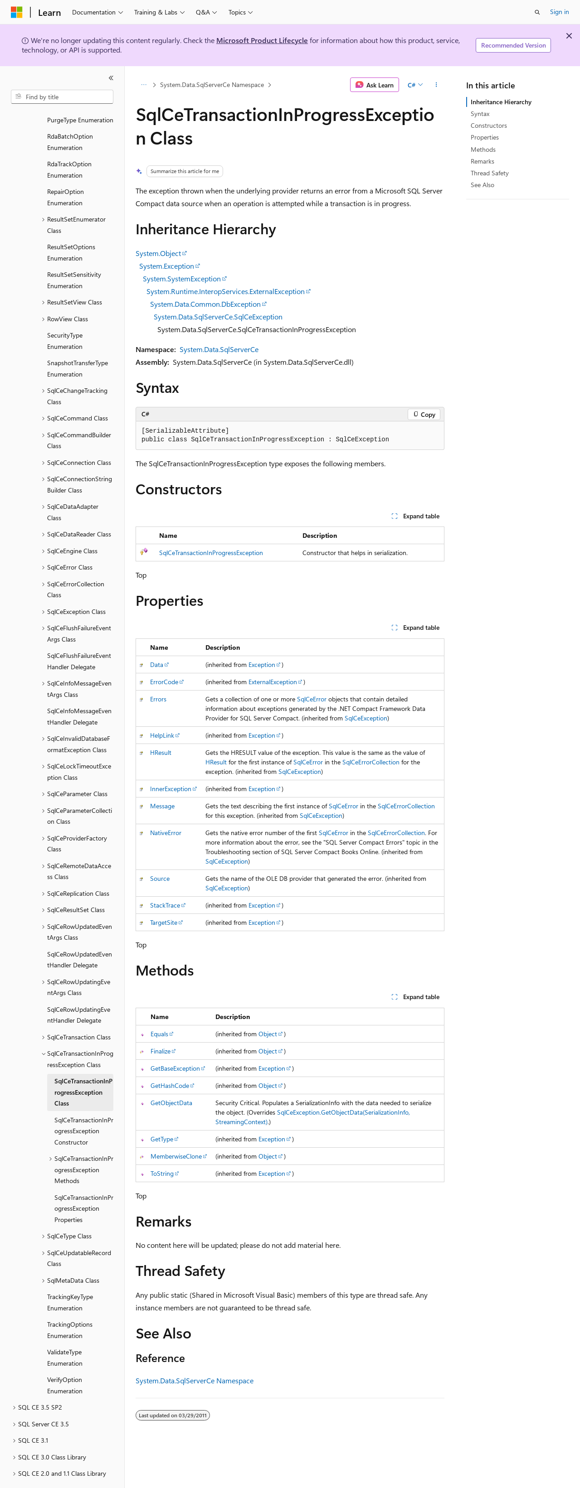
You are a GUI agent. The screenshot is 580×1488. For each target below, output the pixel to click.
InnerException (170, 788)
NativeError (165, 832)
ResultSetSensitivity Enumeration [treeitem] (74, 255)
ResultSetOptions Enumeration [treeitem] (71, 227)
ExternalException (273, 681)
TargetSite (163, 922)
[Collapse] (111, 78)
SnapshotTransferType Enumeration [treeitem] (77, 343)
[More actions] (436, 84)
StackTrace (165, 905)
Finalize (161, 1051)
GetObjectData (171, 1102)
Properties (485, 137)
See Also (482, 184)
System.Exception (166, 266)
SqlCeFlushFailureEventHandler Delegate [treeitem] (79, 636)
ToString (162, 1173)
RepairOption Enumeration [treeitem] (65, 172)
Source (160, 878)
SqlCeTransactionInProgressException (211, 552)
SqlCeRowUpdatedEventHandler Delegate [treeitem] (79, 935)
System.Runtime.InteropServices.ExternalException (225, 291)
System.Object (158, 253)
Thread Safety (490, 173)
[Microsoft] (17, 12)
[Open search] (537, 12)
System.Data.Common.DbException (205, 304)
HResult (160, 752)
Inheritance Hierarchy (501, 101)
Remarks (482, 161)
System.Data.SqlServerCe (219, 349)
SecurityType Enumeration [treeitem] (65, 316)
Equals (159, 1033)
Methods (483, 149)
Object (267, 1033)
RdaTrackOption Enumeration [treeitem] (69, 145)
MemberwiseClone (176, 1156)
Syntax (480, 113)
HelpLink (162, 735)
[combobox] (62, 97)
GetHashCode (170, 1085)
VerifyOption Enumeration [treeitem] (65, 1360)
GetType (162, 1139)
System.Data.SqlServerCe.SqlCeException (218, 316)
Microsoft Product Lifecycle (262, 40)
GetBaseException (175, 1068)
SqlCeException (366, 718)
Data (156, 664)
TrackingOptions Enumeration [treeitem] (70, 1305)
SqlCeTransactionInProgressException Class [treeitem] (83, 1067)
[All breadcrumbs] (143, 84)
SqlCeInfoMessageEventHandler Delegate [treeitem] (79, 691)
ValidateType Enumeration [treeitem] (65, 1333)
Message (162, 806)
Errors (158, 699)
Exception (262, 664)
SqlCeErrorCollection (371, 762)
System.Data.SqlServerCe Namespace (212, 84)
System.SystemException (182, 278)
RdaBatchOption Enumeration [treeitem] (70, 117)
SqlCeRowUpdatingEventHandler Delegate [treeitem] (78, 990)
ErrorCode (164, 681)
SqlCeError (312, 699)
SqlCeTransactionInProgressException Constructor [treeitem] (83, 1106)
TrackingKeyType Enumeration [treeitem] (70, 1277)
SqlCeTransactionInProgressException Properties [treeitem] (83, 1183)
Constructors (489, 125)
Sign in (559, 11)
